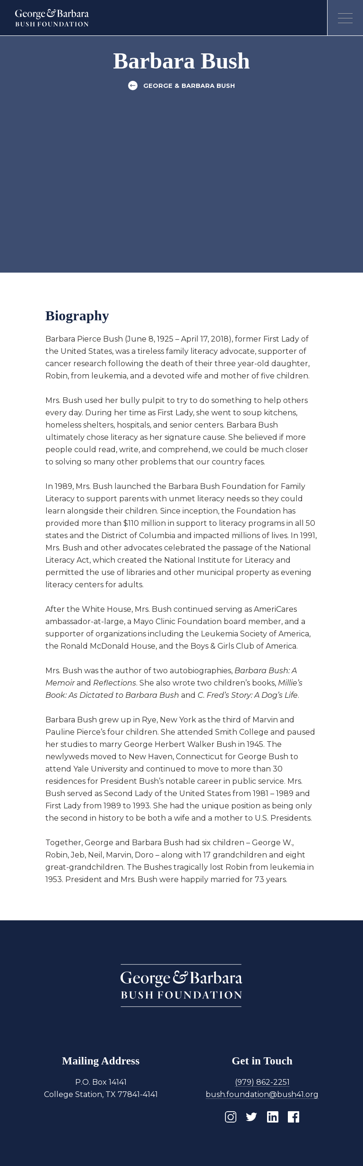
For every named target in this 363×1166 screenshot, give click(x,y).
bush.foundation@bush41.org (262, 1094)
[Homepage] (52, 18)
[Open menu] (345, 18)
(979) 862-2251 (262, 1082)
